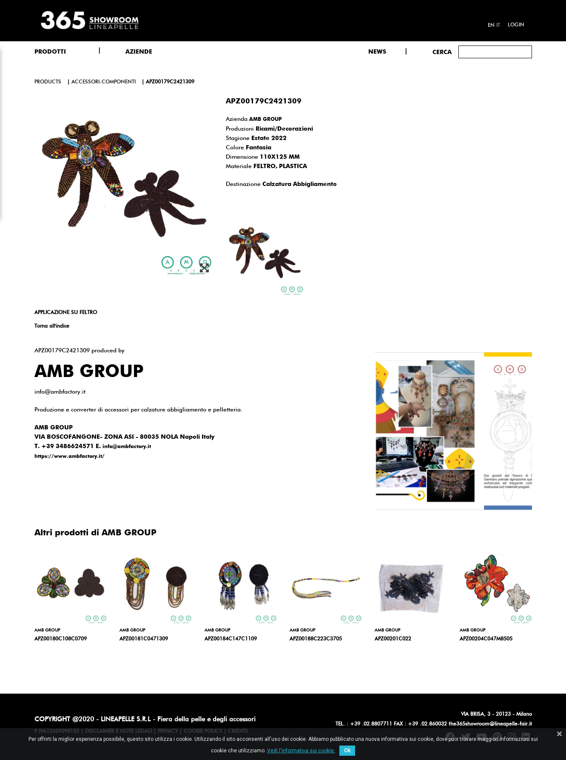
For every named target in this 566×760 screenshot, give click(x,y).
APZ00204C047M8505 (486, 639)
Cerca (442, 52)
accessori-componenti (103, 82)
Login (516, 25)
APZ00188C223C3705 (316, 639)
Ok (347, 751)
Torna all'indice (51, 326)
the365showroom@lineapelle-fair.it (490, 724)
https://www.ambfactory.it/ (69, 456)
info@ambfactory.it (126, 446)
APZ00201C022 (393, 639)
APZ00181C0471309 (143, 639)
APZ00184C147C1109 (231, 639)
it (498, 25)
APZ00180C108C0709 (60, 639)
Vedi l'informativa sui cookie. (301, 751)
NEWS (377, 52)
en (491, 25)
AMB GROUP (265, 119)
